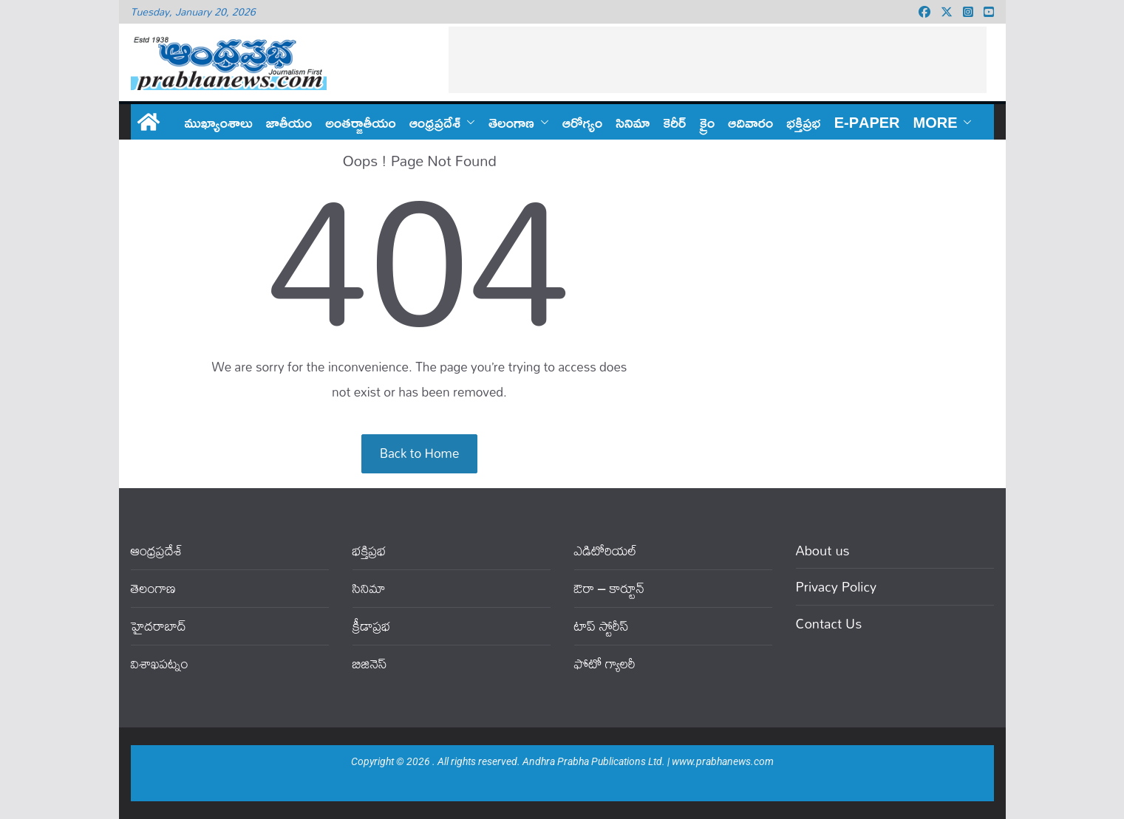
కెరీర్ (674, 122)
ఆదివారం (750, 122)
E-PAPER (867, 122)
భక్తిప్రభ (803, 122)
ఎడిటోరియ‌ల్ (606, 550)
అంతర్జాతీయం (360, 122)
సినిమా (633, 122)
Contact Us (829, 623)
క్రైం (707, 122)
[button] (467, 122)
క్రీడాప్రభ (371, 626)
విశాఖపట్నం (159, 663)
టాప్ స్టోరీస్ (601, 626)
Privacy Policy (836, 586)
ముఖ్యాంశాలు (219, 122)
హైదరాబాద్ (158, 626)
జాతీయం (289, 122)
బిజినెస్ (369, 663)
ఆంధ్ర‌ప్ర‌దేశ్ (434, 122)
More (935, 122)
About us (823, 550)
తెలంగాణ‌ (511, 122)
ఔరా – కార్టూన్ (609, 588)
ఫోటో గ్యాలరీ (605, 663)
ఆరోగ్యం (582, 122)
